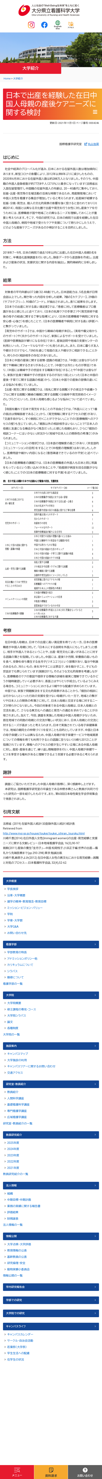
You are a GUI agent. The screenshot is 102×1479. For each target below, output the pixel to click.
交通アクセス (15, 1072)
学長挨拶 (12, 889)
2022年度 (13, 1161)
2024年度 (13, 1149)
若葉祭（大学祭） (17, 1347)
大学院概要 (14, 1003)
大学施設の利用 (17, 1060)
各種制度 (12, 1028)
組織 (10, 1193)
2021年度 (13, 1167)
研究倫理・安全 (16, 1263)
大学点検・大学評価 (19, 1244)
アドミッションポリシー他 (22, 958)
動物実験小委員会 (18, 1269)
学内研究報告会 (15, 1287)
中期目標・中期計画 (19, 1199)
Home (7, 78)
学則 (10, 914)
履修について (15, 977)
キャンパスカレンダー (20, 1334)
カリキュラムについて (20, 964)
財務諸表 (12, 1218)
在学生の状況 (15, 1359)
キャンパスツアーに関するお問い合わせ (31, 1066)
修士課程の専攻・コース (21, 1009)
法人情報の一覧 (13, 1224)
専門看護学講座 (17, 1111)
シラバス (12, 971)
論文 (10, 1022)
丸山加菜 (93, 144)
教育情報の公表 (17, 1250)
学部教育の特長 (17, 952)
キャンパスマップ (17, 1053)
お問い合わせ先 (17, 933)
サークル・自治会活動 (20, 1340)
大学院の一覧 (11, 1034)
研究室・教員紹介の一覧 (17, 1123)
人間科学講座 (15, 1098)
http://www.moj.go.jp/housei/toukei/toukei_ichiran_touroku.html (44, 833)
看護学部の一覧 (13, 983)
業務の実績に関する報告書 (23, 1206)
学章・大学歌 (15, 920)
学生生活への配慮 (18, 1353)
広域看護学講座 (17, 1117)
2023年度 (13, 1155)
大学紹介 (18, 78)
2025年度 (13, 1142)
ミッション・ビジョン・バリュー (25, 907)
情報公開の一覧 (13, 1275)
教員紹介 (12, 1092)
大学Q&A (13, 926)
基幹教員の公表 (17, 1256)
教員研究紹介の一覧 (15, 1174)
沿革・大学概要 (16, 895)
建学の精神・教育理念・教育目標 (26, 901)
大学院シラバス (16, 1015)
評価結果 (12, 1212)
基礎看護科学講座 (18, 1104)
